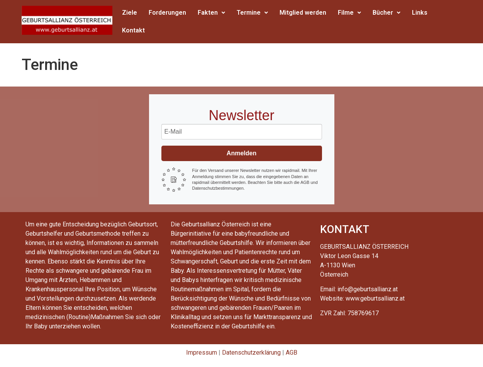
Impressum (201, 352)
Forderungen (167, 12)
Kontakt (133, 30)
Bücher (386, 12)
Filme (349, 12)
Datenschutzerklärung (251, 352)
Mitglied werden (303, 12)
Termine (252, 12)
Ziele (129, 12)
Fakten (211, 12)
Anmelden (241, 153)
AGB (291, 352)
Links (419, 12)
